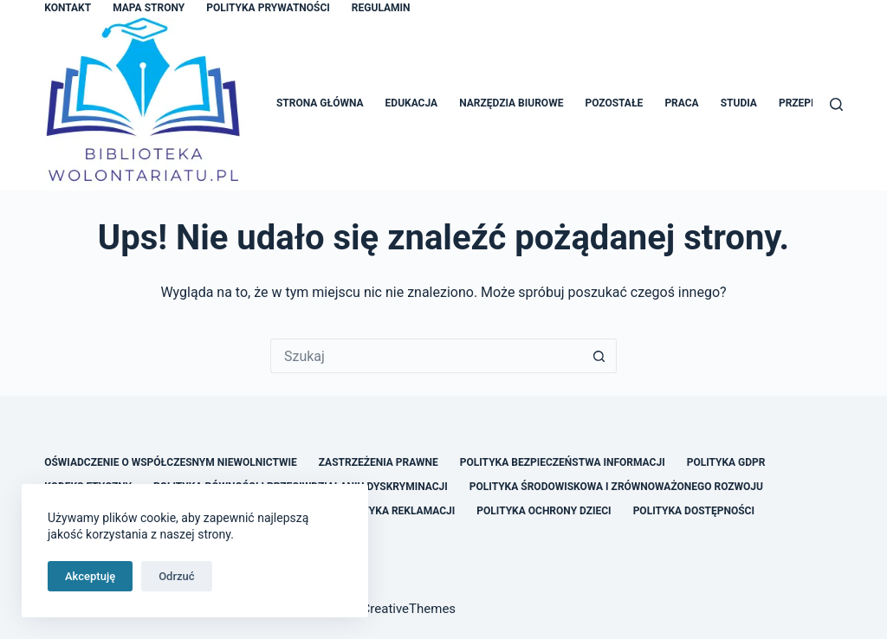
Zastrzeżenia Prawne (378, 462)
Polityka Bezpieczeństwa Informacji (562, 462)
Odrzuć (176, 576)
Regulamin (381, 8)
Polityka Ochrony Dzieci (543, 511)
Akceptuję (90, 576)
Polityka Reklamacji (397, 511)
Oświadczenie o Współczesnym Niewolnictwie (170, 462)
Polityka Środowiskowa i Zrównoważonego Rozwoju (616, 487)
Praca (681, 103)
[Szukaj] (836, 104)
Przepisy (803, 103)
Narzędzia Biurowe (511, 103)
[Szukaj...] (426, 356)
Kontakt (67, 8)
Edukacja (411, 103)
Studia (739, 103)
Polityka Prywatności (268, 8)
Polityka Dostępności (693, 511)
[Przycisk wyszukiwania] (599, 356)
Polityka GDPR (726, 462)
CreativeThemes (409, 608)
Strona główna (320, 103)
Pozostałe (614, 103)
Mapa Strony (149, 8)
